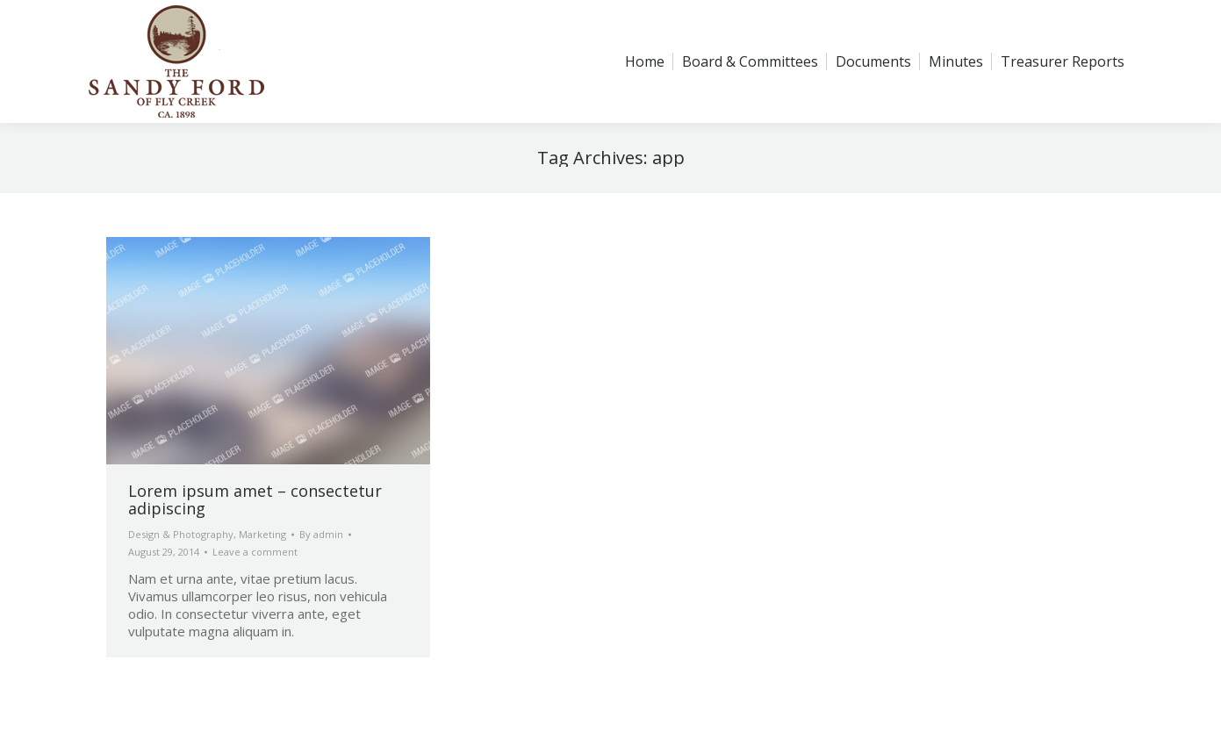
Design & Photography (180, 534)
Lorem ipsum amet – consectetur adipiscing (255, 499)
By (321, 534)
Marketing (262, 534)
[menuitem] (644, 61)
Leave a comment (255, 551)
